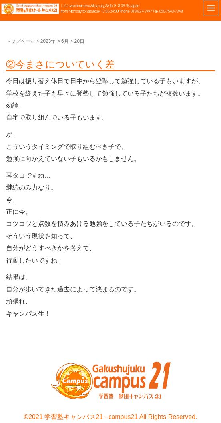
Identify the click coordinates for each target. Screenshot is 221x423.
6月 (65, 41)
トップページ (20, 41)
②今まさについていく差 (60, 64)
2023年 (48, 41)
